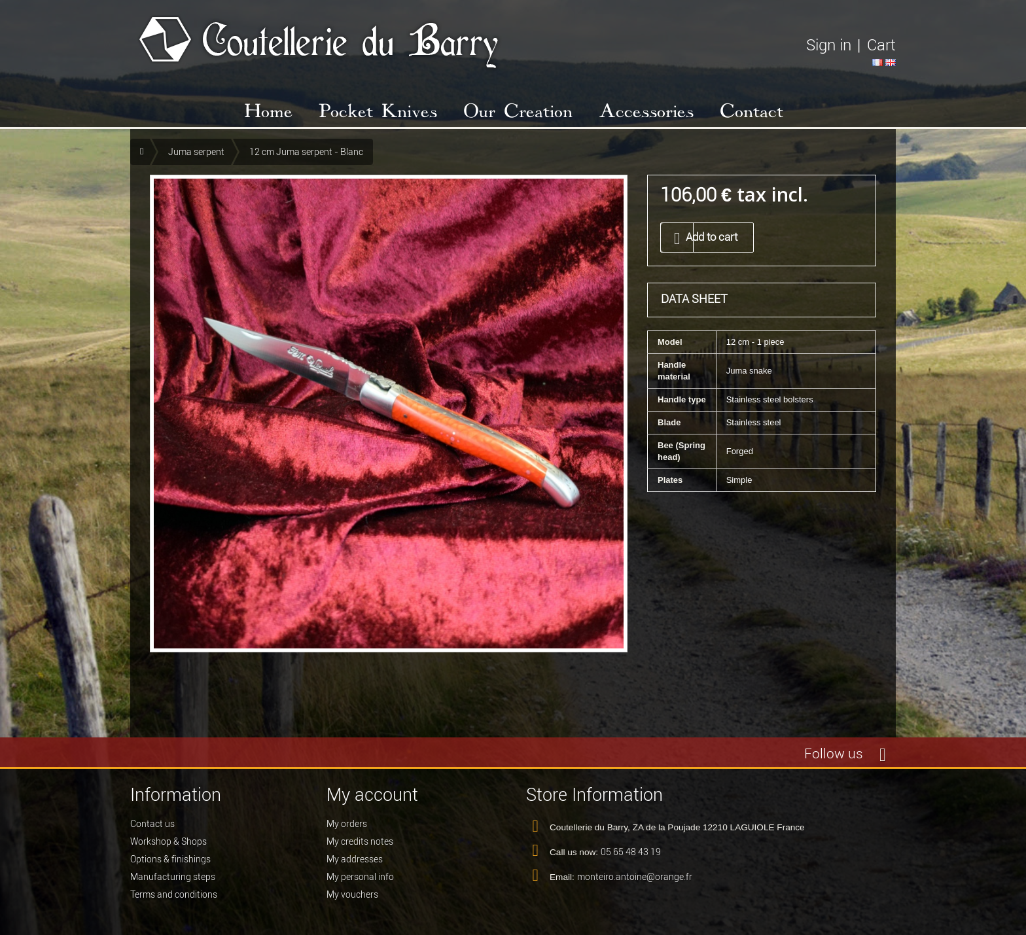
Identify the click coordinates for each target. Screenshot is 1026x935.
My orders (347, 824)
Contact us (152, 824)
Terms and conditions (173, 894)
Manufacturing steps (172, 877)
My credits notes (360, 841)
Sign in (828, 44)
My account (372, 794)
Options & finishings (170, 859)
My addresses (355, 859)
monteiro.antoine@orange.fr (634, 877)
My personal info (360, 877)
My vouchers (352, 894)
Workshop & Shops (168, 841)
